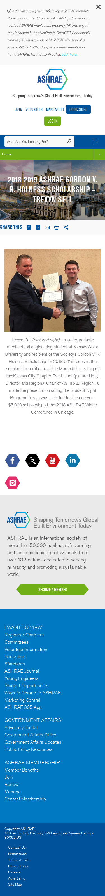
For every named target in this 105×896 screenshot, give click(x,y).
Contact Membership (25, 799)
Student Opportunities (26, 685)
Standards (14, 663)
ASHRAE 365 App (23, 707)
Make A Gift (55, 109)
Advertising (16, 878)
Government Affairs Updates (32, 742)
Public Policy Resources (28, 749)
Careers (14, 872)
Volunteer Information (25, 649)
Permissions (17, 853)
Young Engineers (21, 678)
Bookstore (78, 109)
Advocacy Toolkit (21, 727)
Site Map (15, 884)
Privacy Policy (18, 866)
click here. (70, 54)
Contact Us (16, 847)
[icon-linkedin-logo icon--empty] (73, 460)
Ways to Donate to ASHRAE (32, 692)
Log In (52, 121)
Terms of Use (18, 860)
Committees (16, 642)
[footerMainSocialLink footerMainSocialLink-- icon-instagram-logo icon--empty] (13, 483)
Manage (12, 791)
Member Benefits (21, 770)
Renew (11, 784)
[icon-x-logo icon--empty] (33, 460)
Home (6, 154)
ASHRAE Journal (21, 671)
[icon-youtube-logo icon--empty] (53, 460)
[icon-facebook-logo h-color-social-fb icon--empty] (13, 460)
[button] (98, 8)
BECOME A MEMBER (52, 589)
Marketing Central (22, 700)
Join (18, 109)
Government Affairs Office (30, 735)
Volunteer (34, 109)
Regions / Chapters (24, 635)
